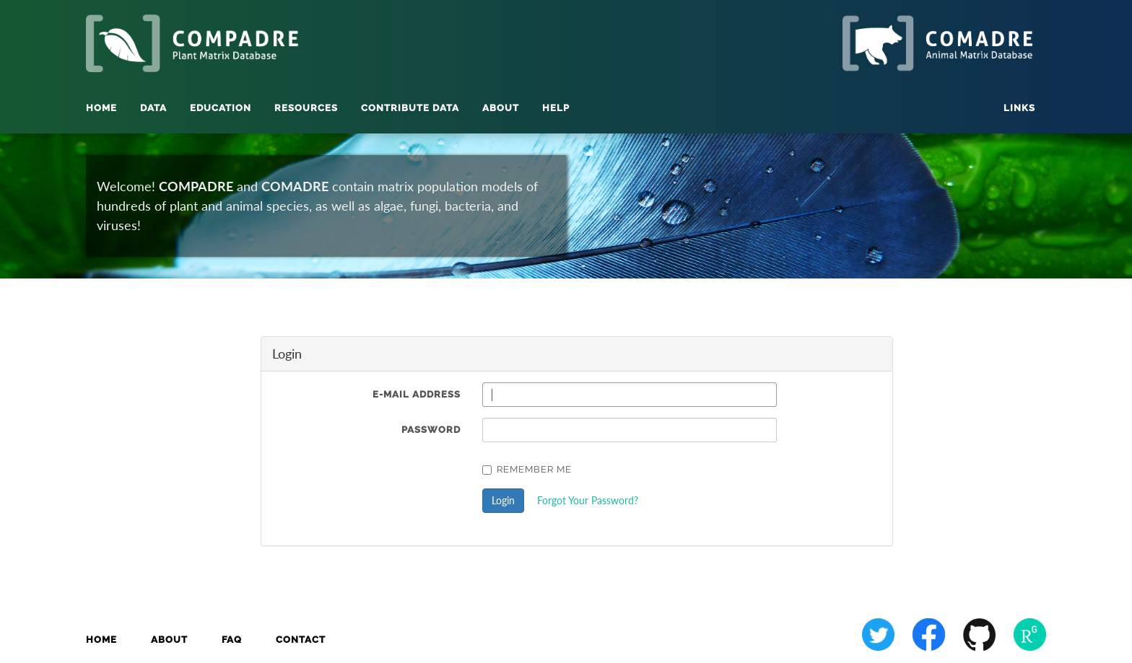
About (169, 639)
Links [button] (1019, 107)
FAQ (232, 639)
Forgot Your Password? (587, 500)
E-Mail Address (417, 394)
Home (101, 107)
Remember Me (527, 469)
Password (431, 429)
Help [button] (556, 107)
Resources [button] (306, 107)
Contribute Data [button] (410, 107)
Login (503, 500)
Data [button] (153, 107)
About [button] (500, 107)
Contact (301, 639)
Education (220, 107)
